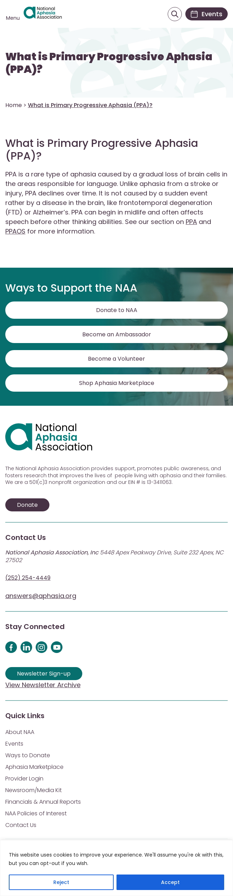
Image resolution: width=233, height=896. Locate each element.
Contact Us (20, 825)
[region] (116, 868)
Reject (61, 882)
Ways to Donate (27, 755)
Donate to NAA (116, 310)
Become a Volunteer (116, 359)
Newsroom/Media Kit (33, 790)
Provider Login (24, 778)
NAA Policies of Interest (36, 813)
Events (14, 744)
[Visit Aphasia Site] (43, 14)
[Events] (206, 13)
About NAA (19, 732)
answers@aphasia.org (40, 595)
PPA (191, 221)
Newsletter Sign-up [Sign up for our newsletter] (44, 674)
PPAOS (15, 231)
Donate (27, 505)
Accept (170, 882)
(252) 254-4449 (27, 578)
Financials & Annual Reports (43, 802)
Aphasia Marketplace (34, 767)
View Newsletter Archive (42, 684)
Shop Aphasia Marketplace (116, 383)
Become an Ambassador (116, 334)
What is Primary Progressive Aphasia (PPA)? (109, 63)
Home (13, 105)
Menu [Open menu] (13, 17)
